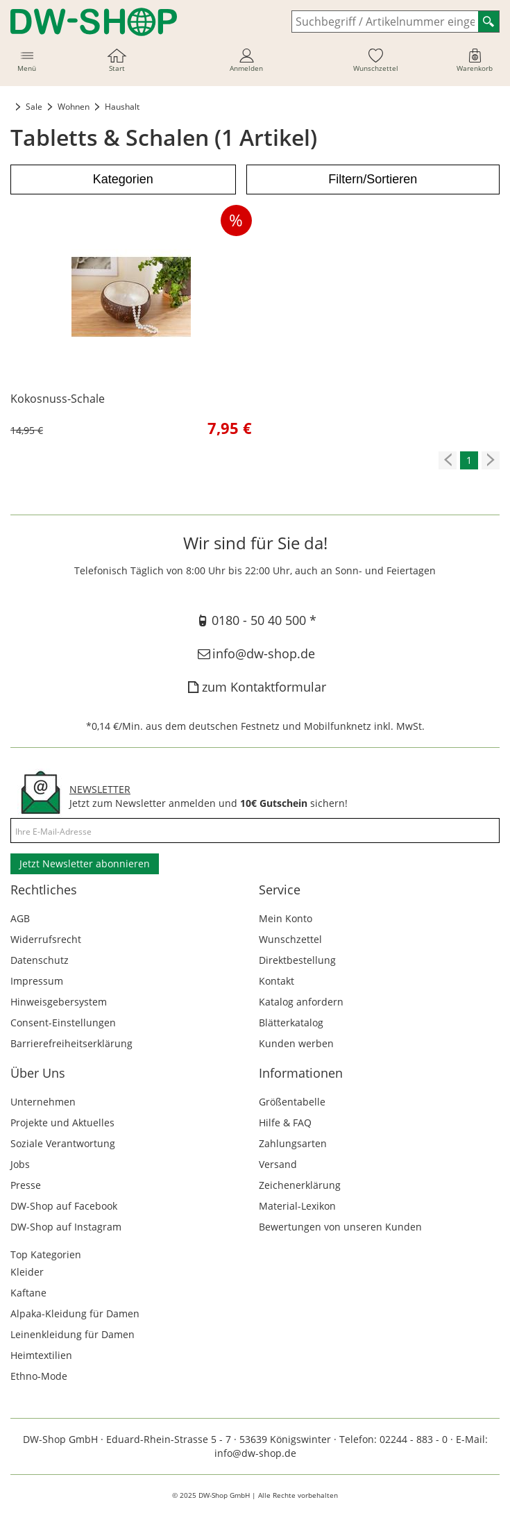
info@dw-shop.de (255, 653)
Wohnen (74, 106)
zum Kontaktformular (254, 686)
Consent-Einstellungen (63, 1022)
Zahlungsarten (293, 1143)
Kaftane (28, 1292)
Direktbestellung (297, 960)
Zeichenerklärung (300, 1185)
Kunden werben (296, 1043)
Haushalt (122, 106)
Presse (25, 1185)
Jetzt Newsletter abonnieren (84, 863)
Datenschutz (39, 960)
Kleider (27, 1271)
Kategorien (123, 179)
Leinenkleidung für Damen (72, 1334)
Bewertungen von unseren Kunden (340, 1226)
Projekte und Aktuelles (62, 1122)
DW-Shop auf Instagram (65, 1226)
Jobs (20, 1164)
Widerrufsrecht (45, 939)
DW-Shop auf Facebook (63, 1205)
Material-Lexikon (297, 1205)
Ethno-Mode (38, 1376)
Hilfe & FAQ (285, 1122)
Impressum (36, 980)
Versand (278, 1164)
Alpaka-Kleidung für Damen (74, 1313)
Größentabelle (292, 1101)
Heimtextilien (41, 1355)
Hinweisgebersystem (58, 1001)
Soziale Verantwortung (62, 1143)
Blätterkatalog (291, 1022)
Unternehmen (43, 1101)
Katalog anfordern (301, 1001)
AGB (20, 918)
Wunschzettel (290, 939)
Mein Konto (285, 918)
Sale (34, 106)
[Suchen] (488, 21)
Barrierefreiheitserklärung (71, 1043)
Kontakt (276, 980)
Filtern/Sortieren (372, 179)
